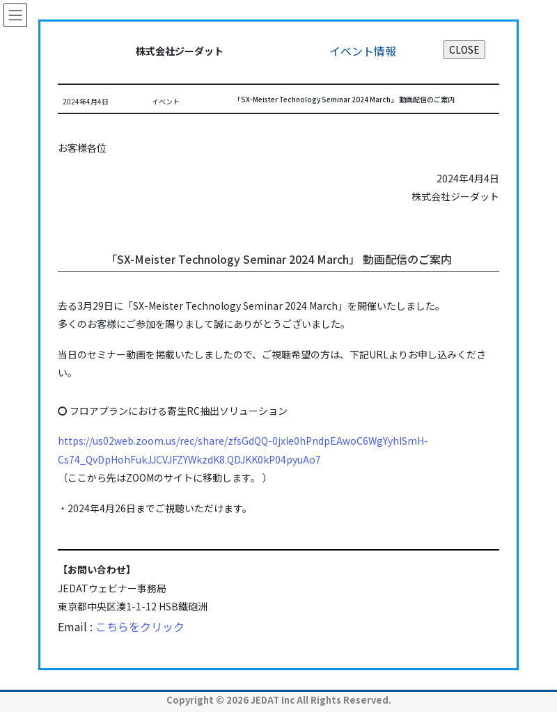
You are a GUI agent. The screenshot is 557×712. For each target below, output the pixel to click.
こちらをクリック (140, 626)
